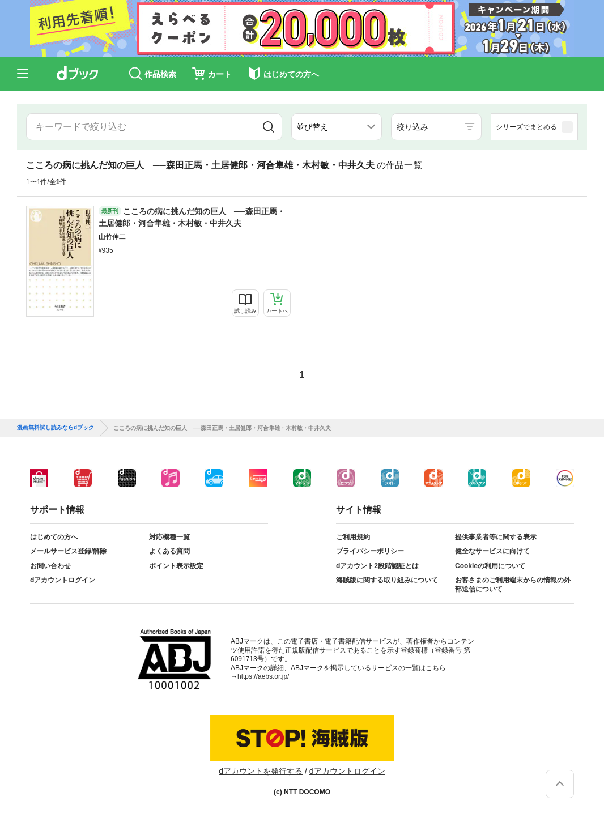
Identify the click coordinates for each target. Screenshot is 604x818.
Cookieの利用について (490, 566)
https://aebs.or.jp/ (263, 676)
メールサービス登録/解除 (68, 551)
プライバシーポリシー (370, 551)
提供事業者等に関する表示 (496, 537)
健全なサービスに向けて (492, 551)
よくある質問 (169, 551)
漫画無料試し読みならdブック (55, 428)
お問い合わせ (50, 566)
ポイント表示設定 (176, 566)
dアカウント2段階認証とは (377, 566)
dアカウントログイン (62, 580)
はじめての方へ (54, 537)
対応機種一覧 (169, 537)
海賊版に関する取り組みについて (387, 580)
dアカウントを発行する (261, 771)
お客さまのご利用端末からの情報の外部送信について (513, 584)
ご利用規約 (353, 537)
